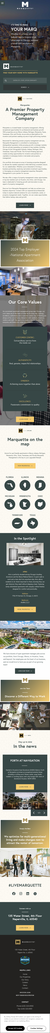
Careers (25, 982)
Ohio (40, 496)
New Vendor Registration (25, 995)
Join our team (25, 671)
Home (25, 974)
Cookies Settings (36, 1028)
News (25, 985)
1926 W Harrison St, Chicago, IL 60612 (25, 596)
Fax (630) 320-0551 (25, 1009)
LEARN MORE (25, 205)
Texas (33, 515)
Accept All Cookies (15, 1028)
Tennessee (17, 515)
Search (25, 87)
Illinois (25, 477)
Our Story (25, 980)
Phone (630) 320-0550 (25, 1006)
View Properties (25, 466)
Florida (10, 477)
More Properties (25, 609)
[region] (25, 1023)
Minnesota (25, 496)
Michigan (9, 496)
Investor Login (25, 992)
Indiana (40, 477)
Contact (25, 988)
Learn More (25, 419)
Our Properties (25, 977)
